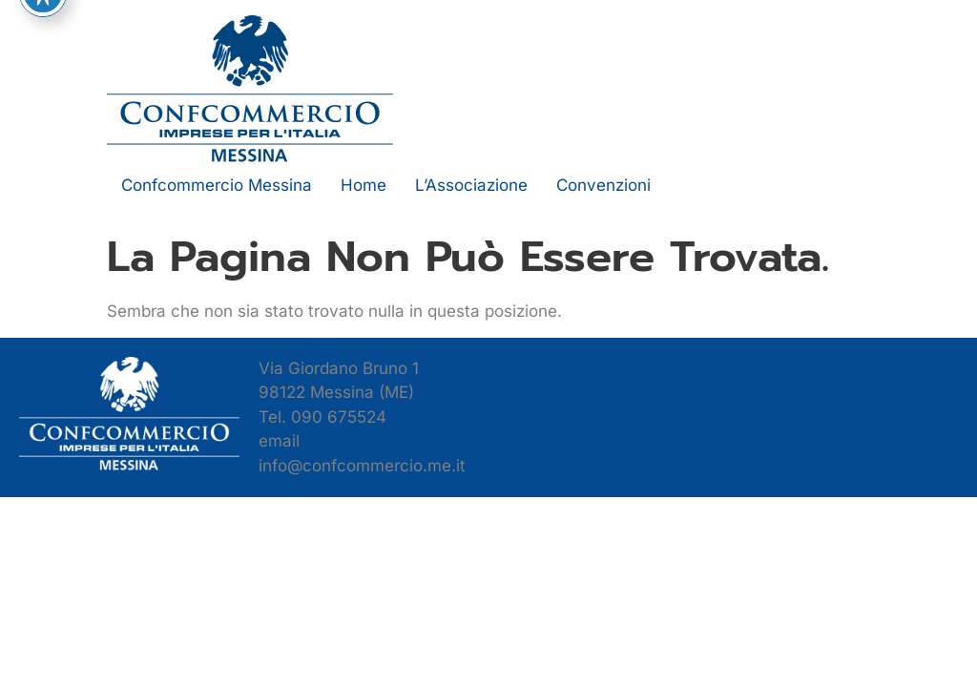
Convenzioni (603, 185)
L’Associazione (471, 185)
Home (363, 185)
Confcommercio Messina (216, 185)
